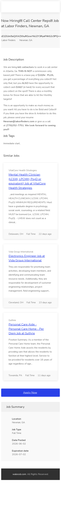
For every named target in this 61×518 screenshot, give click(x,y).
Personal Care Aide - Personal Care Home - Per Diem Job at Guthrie (26, 328)
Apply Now (30, 392)
